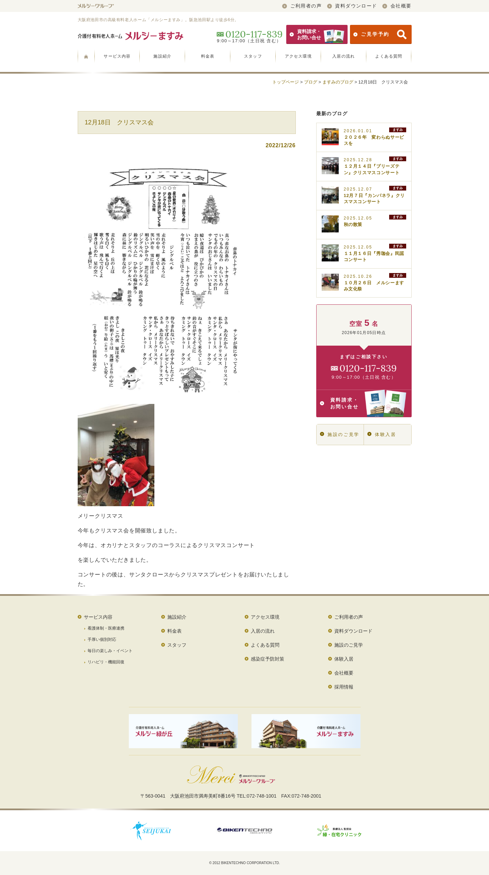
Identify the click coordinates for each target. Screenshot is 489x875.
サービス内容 (117, 56)
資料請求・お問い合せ (317, 34)
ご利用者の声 (302, 6)
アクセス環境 (298, 56)
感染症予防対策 (267, 659)
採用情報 (343, 687)
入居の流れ (343, 56)
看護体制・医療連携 (106, 628)
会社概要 (396, 6)
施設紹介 (162, 56)
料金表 (208, 56)
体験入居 (381, 434)
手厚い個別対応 (102, 639)
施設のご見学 (340, 434)
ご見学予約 (379, 34)
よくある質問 (388, 56)
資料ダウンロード (352, 6)
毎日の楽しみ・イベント (110, 650)
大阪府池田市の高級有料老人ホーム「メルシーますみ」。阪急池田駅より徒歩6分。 (158, 19)
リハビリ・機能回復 (106, 662)
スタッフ (253, 56)
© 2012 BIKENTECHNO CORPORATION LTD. (244, 863)
